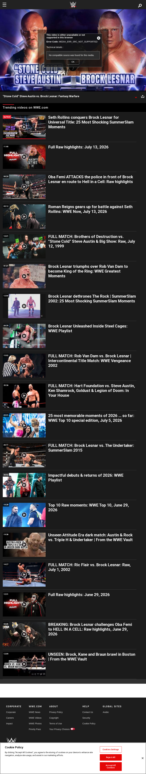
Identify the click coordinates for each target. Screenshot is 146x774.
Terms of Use (55, 723)
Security (86, 718)
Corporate (11, 712)
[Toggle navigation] (4, 5)
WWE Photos (35, 723)
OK (72, 62)
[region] (73, 758)
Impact (9, 723)
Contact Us (87, 712)
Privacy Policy (56, 712)
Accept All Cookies (111, 766)
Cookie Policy (88, 723)
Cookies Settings (111, 749)
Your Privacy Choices (59, 729)
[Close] (142, 758)
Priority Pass (35, 729)
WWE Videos (35, 718)
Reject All (110, 757)
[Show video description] (135, 96)
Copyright (53, 718)
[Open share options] (142, 96)
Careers (10, 718)
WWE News (34, 712)
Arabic (106, 712)
